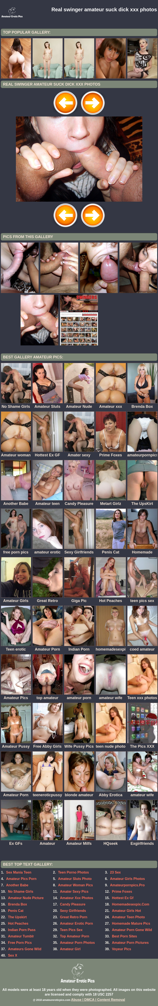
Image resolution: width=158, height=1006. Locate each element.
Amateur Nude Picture (26, 898)
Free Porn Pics (20, 942)
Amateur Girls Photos (127, 879)
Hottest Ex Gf (122, 898)
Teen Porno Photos (73, 872)
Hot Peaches (18, 923)
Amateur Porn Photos (77, 942)
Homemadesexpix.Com (130, 904)
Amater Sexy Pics (74, 891)
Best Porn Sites (124, 936)
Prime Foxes (122, 891)
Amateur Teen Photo (128, 917)
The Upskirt (17, 917)
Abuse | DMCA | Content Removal (98, 1000)
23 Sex (115, 872)
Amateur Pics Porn (21, 879)
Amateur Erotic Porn (76, 923)
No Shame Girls (20, 891)
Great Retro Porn (73, 917)
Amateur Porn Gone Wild (132, 930)
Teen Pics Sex (71, 930)
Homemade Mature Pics (131, 923)
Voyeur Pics (121, 949)
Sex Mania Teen (18, 872)
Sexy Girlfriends (73, 911)
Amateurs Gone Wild (24, 949)
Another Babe (17, 885)
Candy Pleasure (72, 904)
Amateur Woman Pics (75, 885)
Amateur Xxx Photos (76, 898)
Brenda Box (17, 904)
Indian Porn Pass (22, 930)
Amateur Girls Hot (126, 911)
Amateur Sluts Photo (75, 879)
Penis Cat (16, 911)
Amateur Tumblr (21, 936)
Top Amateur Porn (74, 936)
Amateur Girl (70, 949)
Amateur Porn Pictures (130, 942)
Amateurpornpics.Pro (127, 885)
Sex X (12, 955)
